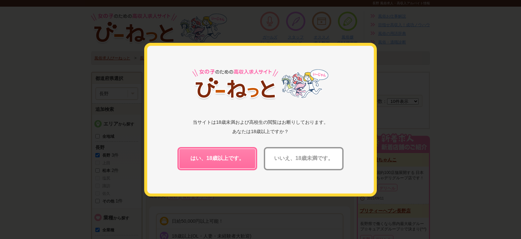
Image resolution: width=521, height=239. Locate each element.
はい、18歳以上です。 (217, 158)
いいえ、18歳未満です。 (303, 158)
